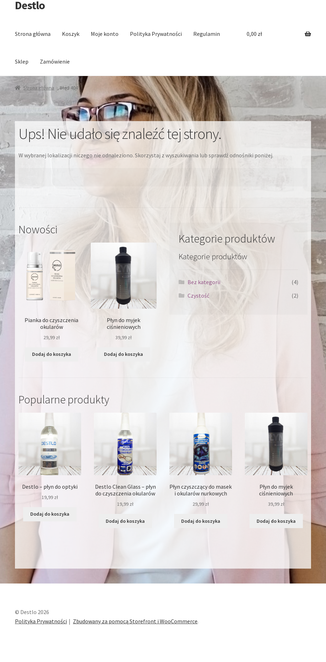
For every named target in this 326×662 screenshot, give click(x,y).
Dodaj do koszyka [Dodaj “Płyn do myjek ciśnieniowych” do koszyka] (123, 354)
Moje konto (105, 33)
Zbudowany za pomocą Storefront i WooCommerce (135, 621)
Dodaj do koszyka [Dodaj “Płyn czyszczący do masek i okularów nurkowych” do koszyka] (200, 521)
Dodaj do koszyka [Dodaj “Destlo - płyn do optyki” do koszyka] (49, 514)
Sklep (21, 61)
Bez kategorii (204, 282)
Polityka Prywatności (156, 33)
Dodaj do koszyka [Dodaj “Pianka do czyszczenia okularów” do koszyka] (51, 354)
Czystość (198, 295)
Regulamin (206, 33)
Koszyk (70, 33)
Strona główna (33, 33)
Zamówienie (55, 61)
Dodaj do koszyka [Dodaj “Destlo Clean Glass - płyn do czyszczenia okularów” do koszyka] (125, 521)
